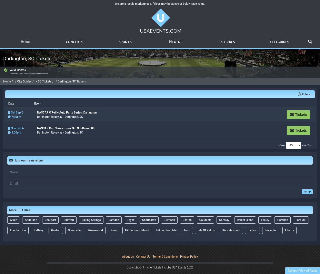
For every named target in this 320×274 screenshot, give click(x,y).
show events (294, 140)
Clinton (187, 214)
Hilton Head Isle (166, 224)
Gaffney (38, 224)
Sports (125, 42)
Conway (224, 214)
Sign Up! (307, 186)
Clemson (169, 214)
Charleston (149, 214)
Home (26, 42)
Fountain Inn (18, 224)
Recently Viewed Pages (302, 270)
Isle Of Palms (206, 224)
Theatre (174, 42)
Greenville (74, 224)
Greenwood (95, 224)
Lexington (271, 224)
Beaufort (50, 214)
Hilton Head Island (137, 224)
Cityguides (279, 42)
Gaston (55, 224)
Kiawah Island (231, 224)
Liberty (289, 224)
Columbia (205, 214)
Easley (265, 214)
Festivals (226, 42)
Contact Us (143, 251)
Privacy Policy (189, 251)
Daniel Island (245, 214)
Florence (282, 214)
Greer (113, 224)
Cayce (130, 214)
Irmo (187, 224)
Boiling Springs (91, 214)
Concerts (74, 42)
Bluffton (69, 214)
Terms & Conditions (165, 251)
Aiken (13, 214)
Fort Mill (301, 214)
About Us (128, 251)
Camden (113, 214)
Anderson (31, 214)
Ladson (252, 224)
